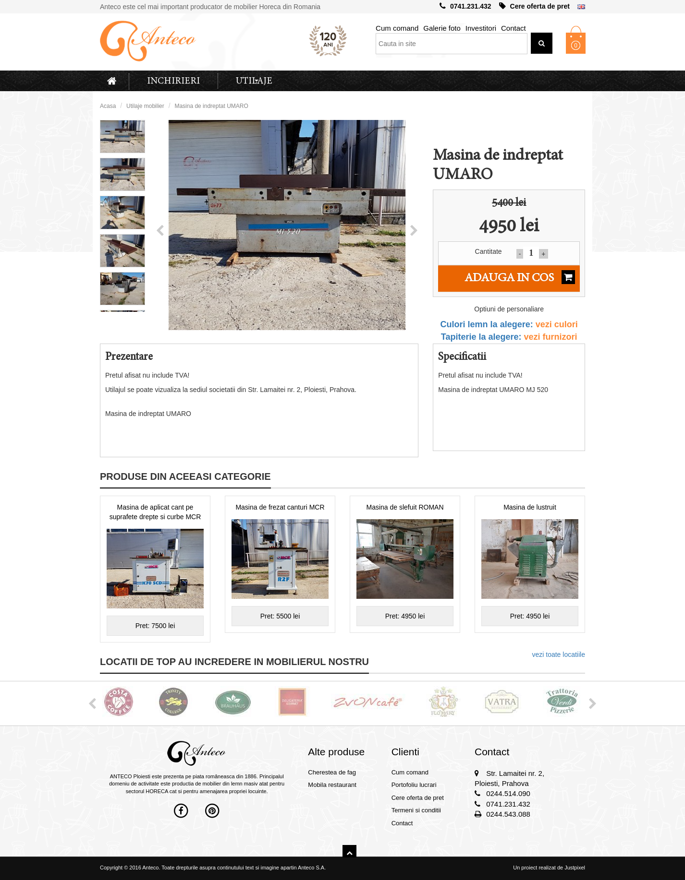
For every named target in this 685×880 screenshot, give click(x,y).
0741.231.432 (465, 6)
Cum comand (397, 28)
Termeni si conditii (416, 810)
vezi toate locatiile (558, 654)
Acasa (108, 106)
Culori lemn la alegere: (509, 324)
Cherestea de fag (332, 772)
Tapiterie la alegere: (509, 337)
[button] (160, 231)
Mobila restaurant (332, 784)
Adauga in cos (520, 277)
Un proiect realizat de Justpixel (549, 867)
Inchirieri (173, 81)
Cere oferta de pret (534, 6)
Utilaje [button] (254, 81)
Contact (513, 28)
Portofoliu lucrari (414, 784)
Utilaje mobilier (145, 106)
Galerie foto (442, 28)
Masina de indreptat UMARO (211, 106)
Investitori (480, 28)
